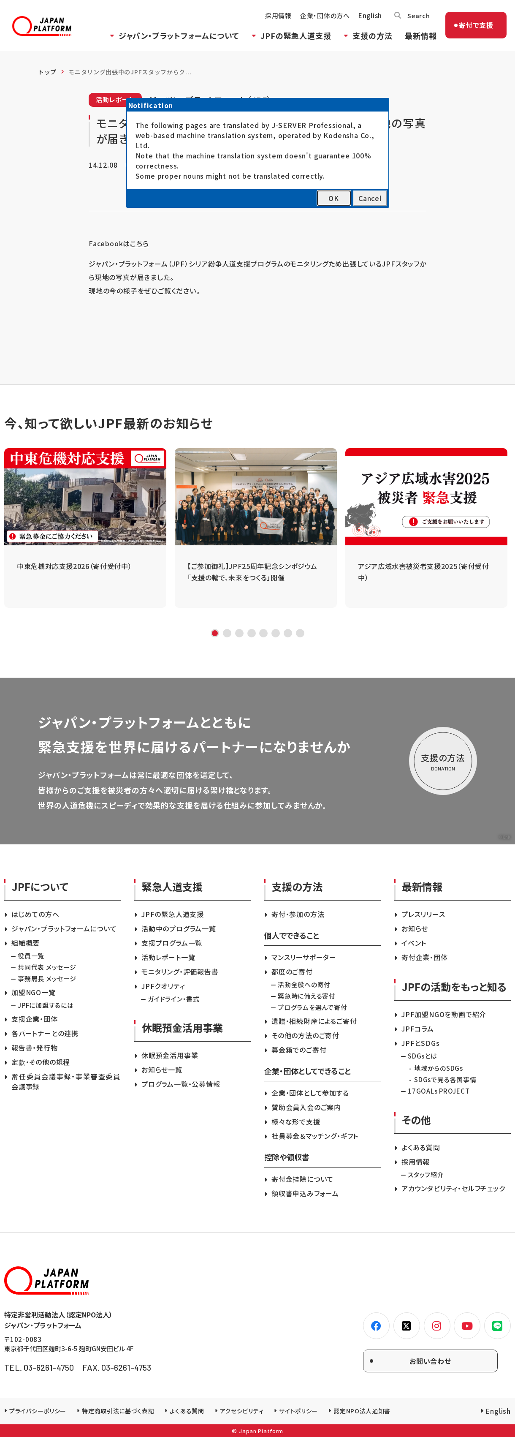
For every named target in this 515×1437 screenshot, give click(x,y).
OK (333, 198)
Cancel (370, 198)
